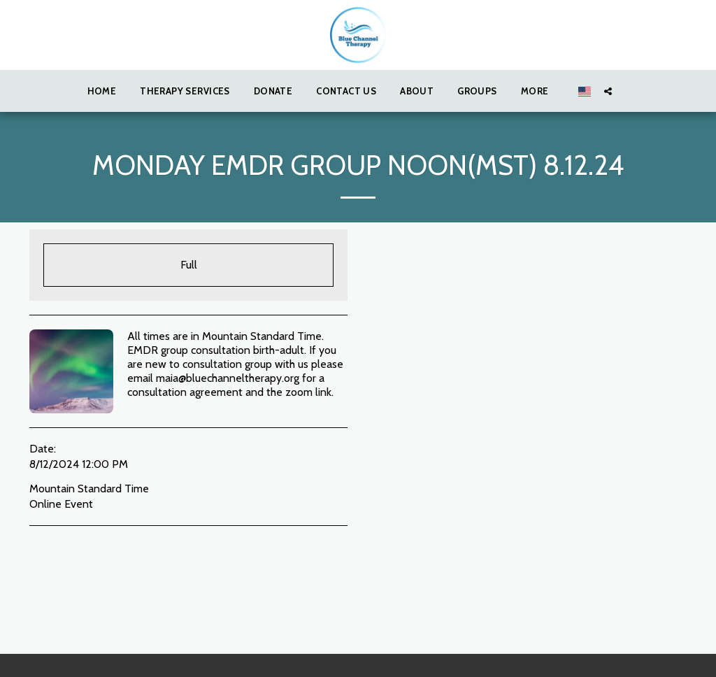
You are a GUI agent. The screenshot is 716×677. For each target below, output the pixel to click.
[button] (608, 91)
